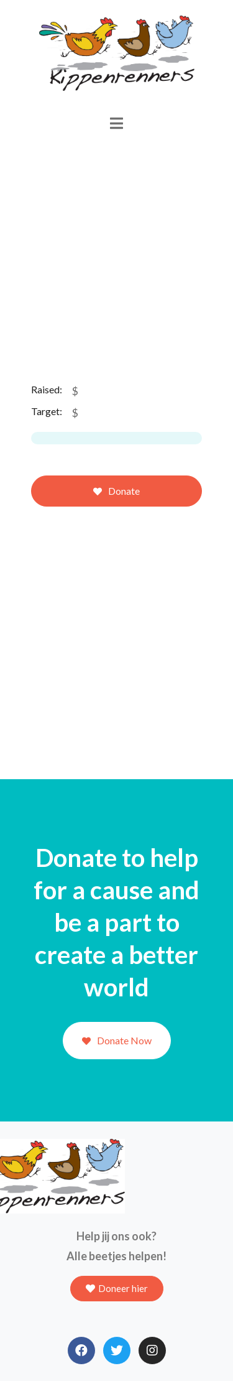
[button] (116, 1288)
